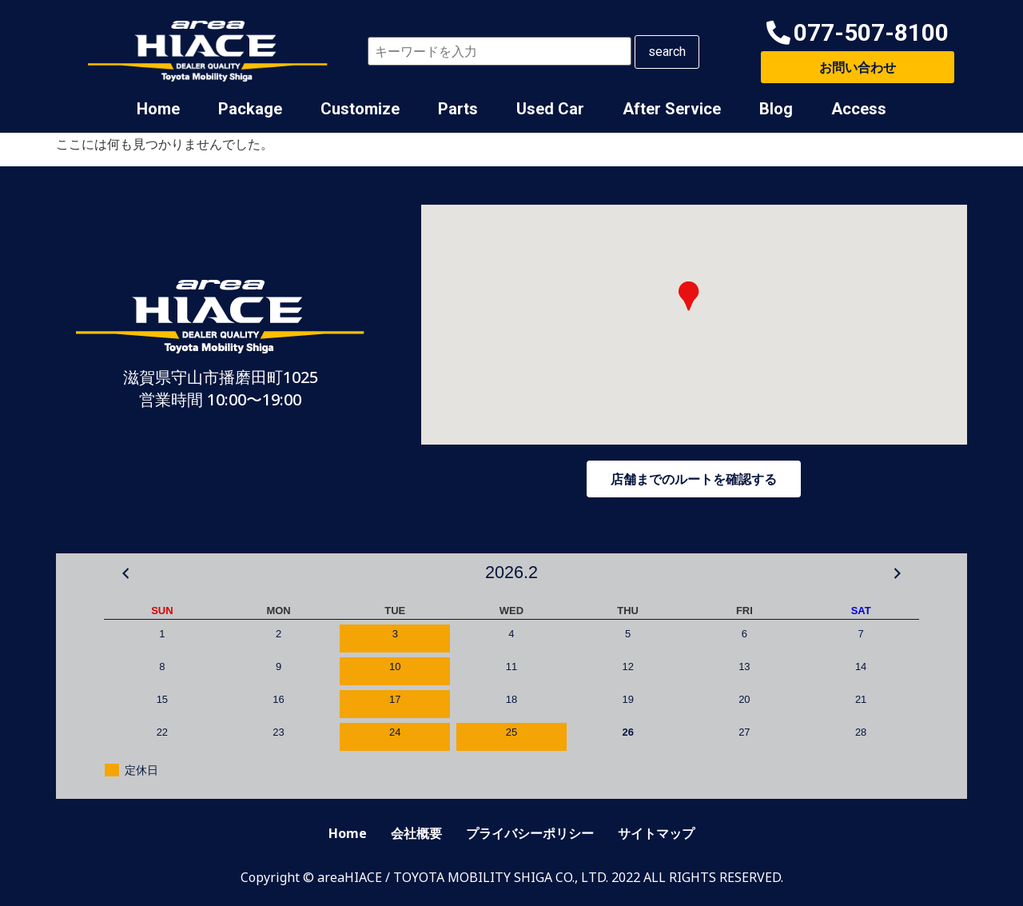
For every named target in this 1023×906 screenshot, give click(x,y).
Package (250, 108)
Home (158, 108)
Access (858, 108)
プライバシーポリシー (530, 833)
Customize (360, 108)
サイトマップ (656, 833)
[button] (857, 33)
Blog (776, 108)
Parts (458, 108)
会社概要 (416, 833)
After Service (672, 108)
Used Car (550, 108)
